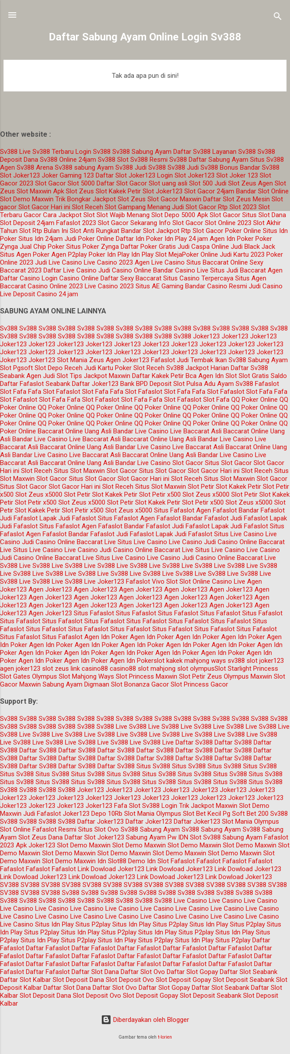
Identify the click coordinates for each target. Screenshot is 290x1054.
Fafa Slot (41, 392)
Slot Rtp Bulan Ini (43, 231)
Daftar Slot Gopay (192, 972)
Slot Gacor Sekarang (127, 223)
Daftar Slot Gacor (122, 183)
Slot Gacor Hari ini (44, 207)
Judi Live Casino (58, 262)
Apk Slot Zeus (73, 191)
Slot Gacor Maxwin (174, 199)
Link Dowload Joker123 (111, 869)
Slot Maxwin (34, 191)
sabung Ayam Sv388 (103, 167)
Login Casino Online (70, 278)
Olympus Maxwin (248, 676)
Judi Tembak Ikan (202, 360)
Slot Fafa (13, 392)
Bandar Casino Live (180, 270)
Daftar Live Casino (70, 270)
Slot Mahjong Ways (86, 676)
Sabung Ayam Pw (151, 837)
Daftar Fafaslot (48, 948)
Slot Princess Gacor (199, 684)
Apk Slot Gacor (218, 215)
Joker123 (206, 336)
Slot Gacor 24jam (209, 191)
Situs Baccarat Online (217, 262)
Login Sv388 (93, 152)
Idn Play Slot (149, 254)
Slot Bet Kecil (202, 814)
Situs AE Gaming (159, 286)
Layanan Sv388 (234, 152)
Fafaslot (163, 360)
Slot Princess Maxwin (146, 676)
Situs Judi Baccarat (238, 270)
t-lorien (165, 1037)
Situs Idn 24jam (40, 239)
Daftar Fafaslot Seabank (35, 384)
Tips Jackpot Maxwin (100, 376)
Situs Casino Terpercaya (198, 278)
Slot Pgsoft (16, 368)
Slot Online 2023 (228, 223)
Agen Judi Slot (47, 376)
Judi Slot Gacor (194, 207)
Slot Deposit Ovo (130, 980)
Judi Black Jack (253, 247)
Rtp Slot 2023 (237, 207)
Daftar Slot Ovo (143, 972)
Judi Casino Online (124, 270)
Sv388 (178, 160)
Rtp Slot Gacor (202, 231)
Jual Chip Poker (42, 247)
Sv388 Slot (113, 160)
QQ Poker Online (254, 399)
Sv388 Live (15, 152)
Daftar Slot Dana (95, 972)
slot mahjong (156, 668)
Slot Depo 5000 (173, 215)
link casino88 (89, 668)
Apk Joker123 (35, 845)
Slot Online (194, 581)
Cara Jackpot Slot (69, 215)
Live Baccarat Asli (196, 431)
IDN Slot (189, 837)
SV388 (9, 885)
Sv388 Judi (183, 167)
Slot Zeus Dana (40, 837)
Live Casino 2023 (108, 262)
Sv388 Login (159, 806)
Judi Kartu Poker (108, 368)
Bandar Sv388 (259, 167)
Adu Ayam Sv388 (228, 384)
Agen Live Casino (160, 262)
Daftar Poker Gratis (148, 247)
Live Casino (185, 542)
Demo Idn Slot (148, 861)
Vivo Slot (165, 581)
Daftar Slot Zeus (227, 199)
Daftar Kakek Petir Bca (164, 376)
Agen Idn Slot (217, 376)
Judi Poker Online (89, 239)
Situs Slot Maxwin (79, 471)
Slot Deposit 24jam (27, 223)
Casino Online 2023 (55, 286)
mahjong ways (205, 661)
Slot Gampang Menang (137, 207)
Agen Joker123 (127, 360)
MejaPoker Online (193, 254)
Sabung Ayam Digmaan (76, 684)
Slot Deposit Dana (78, 980)
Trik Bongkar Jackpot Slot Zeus (100, 199)
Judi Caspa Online (203, 247)
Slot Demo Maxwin (27, 199)
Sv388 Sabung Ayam (142, 152)
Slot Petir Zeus (200, 676)
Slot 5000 (81, 183)
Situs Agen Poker (25, 254)
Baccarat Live (96, 542)
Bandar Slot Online (262, 191)
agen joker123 (20, 668)
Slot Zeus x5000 (38, 494)
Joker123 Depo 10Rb (92, 814)
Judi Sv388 (150, 167)
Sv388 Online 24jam (68, 160)
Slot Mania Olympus (152, 814)
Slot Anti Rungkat (94, 231)
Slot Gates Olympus (28, 676)
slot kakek (168, 661)
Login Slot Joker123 (186, 175)
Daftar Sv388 (192, 152)
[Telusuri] (277, 17)
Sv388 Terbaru (53, 152)
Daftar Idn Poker (139, 239)
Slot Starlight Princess (246, 668)
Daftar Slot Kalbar (25, 980)
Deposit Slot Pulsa (176, 384)
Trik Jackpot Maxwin (208, 806)
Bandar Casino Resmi (216, 286)
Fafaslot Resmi (54, 829)
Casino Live (228, 581)
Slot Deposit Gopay (183, 980)
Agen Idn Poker (232, 239)
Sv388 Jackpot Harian (197, 368)
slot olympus (196, 668)
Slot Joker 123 (237, 175)
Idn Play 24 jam (186, 239)
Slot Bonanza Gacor (140, 684)
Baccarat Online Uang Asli (74, 431)
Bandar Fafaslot (262, 510)
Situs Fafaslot (174, 510)
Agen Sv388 (17, 167)
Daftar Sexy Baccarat (130, 278)
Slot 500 (201, 183)
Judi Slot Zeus (235, 183)
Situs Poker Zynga (92, 247)
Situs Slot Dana (264, 215)
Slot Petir (201, 487)
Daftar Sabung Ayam (218, 160)
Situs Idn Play (54, 924)
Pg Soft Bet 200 (246, 814)
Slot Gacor (50, 183)
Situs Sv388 (267, 160)
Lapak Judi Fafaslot (67, 518)
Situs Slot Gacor (228, 463)
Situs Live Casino (239, 534)
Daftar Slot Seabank (248, 972)
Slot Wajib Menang (123, 215)
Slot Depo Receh (58, 368)
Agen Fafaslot (216, 510)
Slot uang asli (168, 183)
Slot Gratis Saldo (263, 376)
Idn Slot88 (111, 861)
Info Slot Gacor (181, 223)
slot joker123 (265, 661)
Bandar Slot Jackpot (150, 231)
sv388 (236, 661)
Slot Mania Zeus (80, 360)
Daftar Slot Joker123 (125, 175)
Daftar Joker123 (100, 821)
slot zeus (55, 668)
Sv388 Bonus (219, 167)
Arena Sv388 (54, 167)
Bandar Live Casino (140, 431)
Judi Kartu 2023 (242, 254)
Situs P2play (93, 924)
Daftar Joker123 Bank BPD (110, 384)
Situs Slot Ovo (98, 829)
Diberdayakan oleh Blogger (145, 1020)
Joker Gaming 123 (68, 175)
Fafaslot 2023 (76, 223)
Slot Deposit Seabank (243, 980)
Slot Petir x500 (160, 494)
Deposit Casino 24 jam (45, 294)
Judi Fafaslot (19, 518)
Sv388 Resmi (149, 160)
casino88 (123, 668)
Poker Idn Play (109, 254)
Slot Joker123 (20, 175)
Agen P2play (69, 254)
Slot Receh (87, 207)
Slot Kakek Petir (118, 191)
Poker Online (243, 231)
